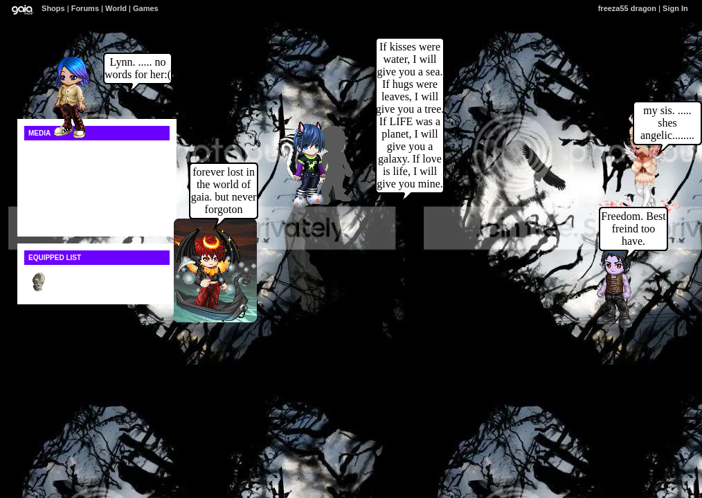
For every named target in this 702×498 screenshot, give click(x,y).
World (116, 8)
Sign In (675, 8)
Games (146, 8)
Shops (53, 8)
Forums (85, 8)
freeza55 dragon (627, 8)
